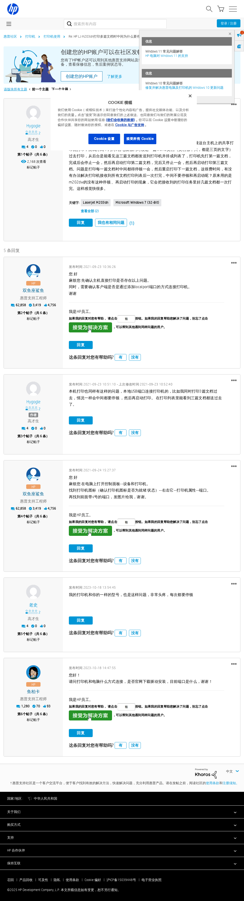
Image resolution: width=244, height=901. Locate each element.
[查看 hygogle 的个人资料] (33, 126)
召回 (10, 879)
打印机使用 (52, 36)
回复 (81, 222)
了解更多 (114, 76)
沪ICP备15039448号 (121, 879)
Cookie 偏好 (93, 879)
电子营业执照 (152, 879)
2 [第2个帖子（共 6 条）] (22, 312)
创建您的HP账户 (81, 76)
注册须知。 (231, 782)
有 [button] (120, 356)
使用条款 (212, 782)
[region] (124, 120)
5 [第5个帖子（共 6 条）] (22, 633)
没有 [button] (135, 356)
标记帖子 (33, 167)
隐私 (57, 879)
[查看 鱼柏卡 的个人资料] (33, 690)
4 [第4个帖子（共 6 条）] (22, 515)
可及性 (43, 879)
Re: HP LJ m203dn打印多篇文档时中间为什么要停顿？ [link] (108, 36)
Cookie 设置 (104, 139)
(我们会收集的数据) (120, 120)
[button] (234, 104)
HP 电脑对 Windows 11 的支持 (166, 56)
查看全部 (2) (90, 211)
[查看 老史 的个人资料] (33, 604)
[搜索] (115, 24)
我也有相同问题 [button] (111, 222)
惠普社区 (10, 36)
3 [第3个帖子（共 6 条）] (22, 435)
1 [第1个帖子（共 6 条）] (22, 154)
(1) (131, 223)
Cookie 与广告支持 (129, 125)
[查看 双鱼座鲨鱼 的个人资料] (33, 289)
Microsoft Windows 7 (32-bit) (137, 202)
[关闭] (190, 96)
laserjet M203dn (95, 202)
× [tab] (230, 33)
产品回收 (26, 879)
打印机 (30, 36)
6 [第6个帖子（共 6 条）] (22, 713)
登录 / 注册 (229, 23)
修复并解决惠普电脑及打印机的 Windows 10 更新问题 (184, 87)
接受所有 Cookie (140, 139)
